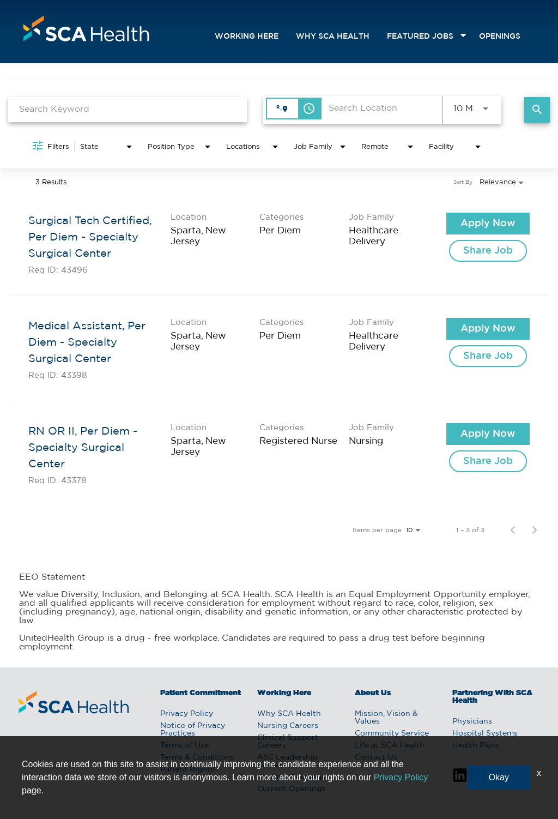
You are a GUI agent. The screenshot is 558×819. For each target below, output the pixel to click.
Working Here (246, 36)
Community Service (392, 733)
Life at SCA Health (389, 745)
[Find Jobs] (537, 110)
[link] (279, 243)
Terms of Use (184, 745)
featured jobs (420, 36)
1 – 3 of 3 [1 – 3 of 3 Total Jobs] (470, 530)
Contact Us (376, 757)
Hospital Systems (485, 733)
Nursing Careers (287, 726)
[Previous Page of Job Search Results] (513, 530)
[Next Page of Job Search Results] (534, 530)
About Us (373, 693)
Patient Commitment (200, 693)
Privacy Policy (186, 714)
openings (499, 36)
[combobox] (127, 109)
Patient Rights (187, 769)
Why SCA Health (332, 36)
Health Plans (476, 745)
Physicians (472, 721)
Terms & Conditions (197, 757)
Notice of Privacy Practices (192, 729)
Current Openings (291, 777)
